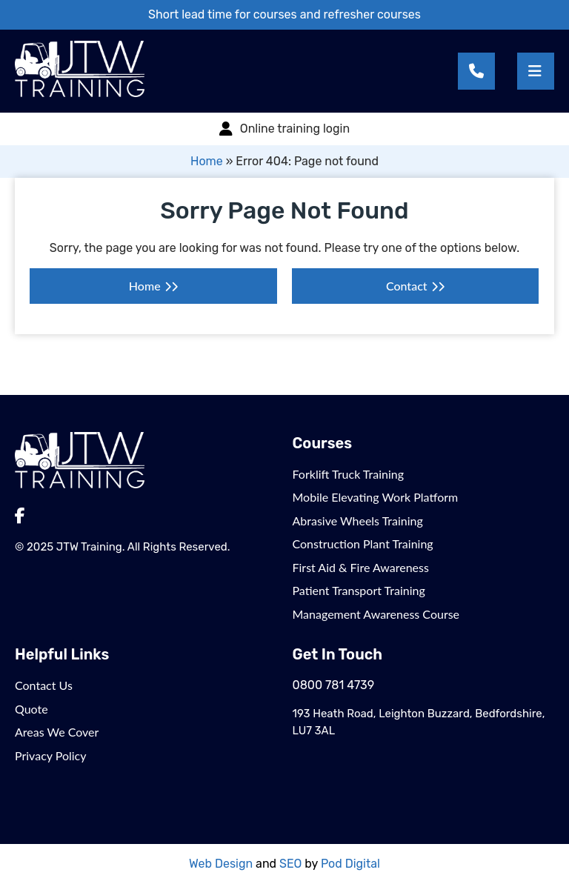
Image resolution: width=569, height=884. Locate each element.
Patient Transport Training (359, 590)
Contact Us (44, 685)
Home (206, 161)
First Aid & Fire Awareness (361, 567)
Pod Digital (350, 864)
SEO (290, 864)
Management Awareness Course (376, 614)
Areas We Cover (57, 732)
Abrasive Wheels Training (358, 521)
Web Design (221, 864)
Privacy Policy (51, 755)
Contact (406, 286)
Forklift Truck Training (349, 474)
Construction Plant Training (363, 543)
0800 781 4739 (334, 685)
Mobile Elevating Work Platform (376, 497)
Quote (31, 709)
